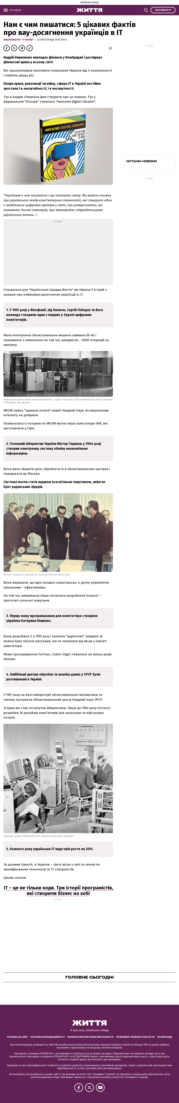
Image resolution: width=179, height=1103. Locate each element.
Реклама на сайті (17, 1037)
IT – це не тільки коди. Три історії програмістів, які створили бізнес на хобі (58, 890)
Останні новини (141, 161)
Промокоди (164, 1037)
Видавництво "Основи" (18, 39)
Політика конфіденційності (47, 1037)
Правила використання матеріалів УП (90, 1037)
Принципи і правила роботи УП (135, 1037)
